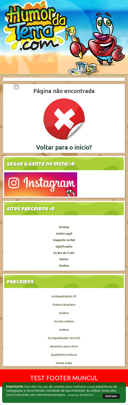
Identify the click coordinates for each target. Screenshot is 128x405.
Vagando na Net (64, 240)
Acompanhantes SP (64, 296)
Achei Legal (64, 233)
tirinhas (64, 227)
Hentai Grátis (64, 363)
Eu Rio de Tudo (64, 253)
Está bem (111, 396)
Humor (64, 259)
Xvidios (64, 265)
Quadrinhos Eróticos (64, 354)
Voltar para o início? (64, 147)
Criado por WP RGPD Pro (80, 395)
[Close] (16, 86)
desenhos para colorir (64, 346)
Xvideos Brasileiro (64, 304)
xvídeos (64, 329)
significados (64, 246)
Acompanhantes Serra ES (64, 338)
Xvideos (64, 313)
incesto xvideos (64, 321)
